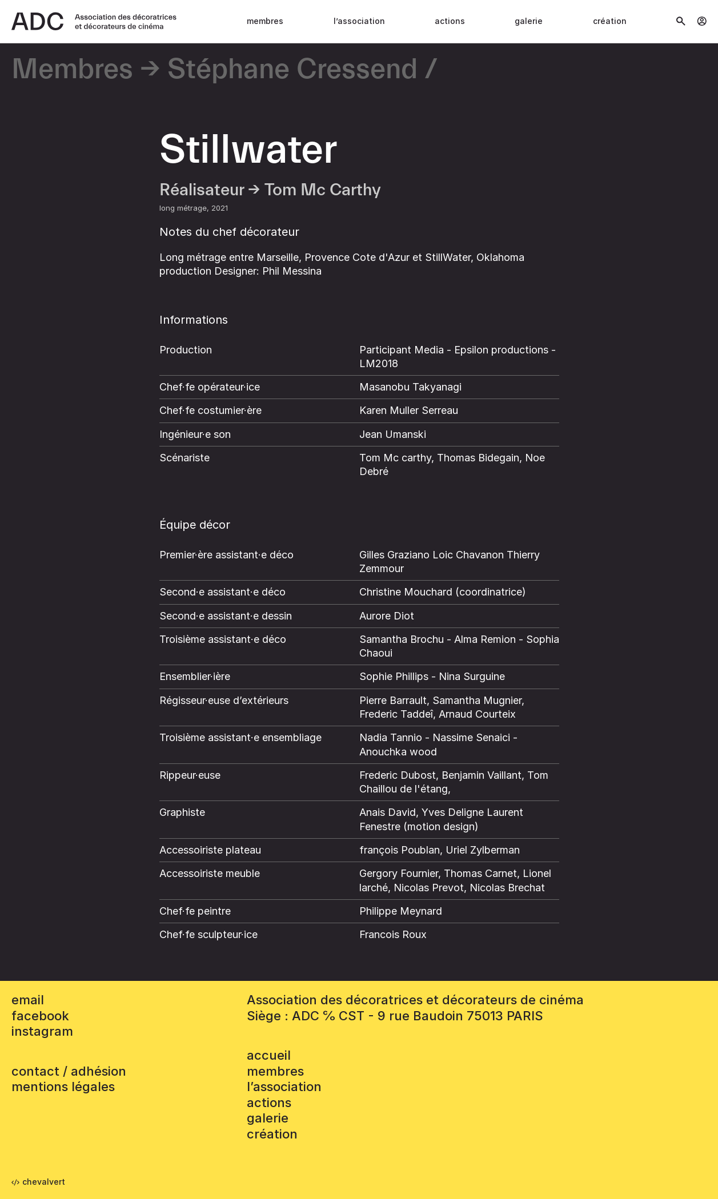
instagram (42, 1031)
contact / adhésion (68, 1071)
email (27, 999)
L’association (359, 21)
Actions (450, 21)
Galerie (529, 21)
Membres (265, 21)
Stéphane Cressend (292, 70)
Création (610, 21)
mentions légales (63, 1086)
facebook (40, 1015)
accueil (269, 1055)
